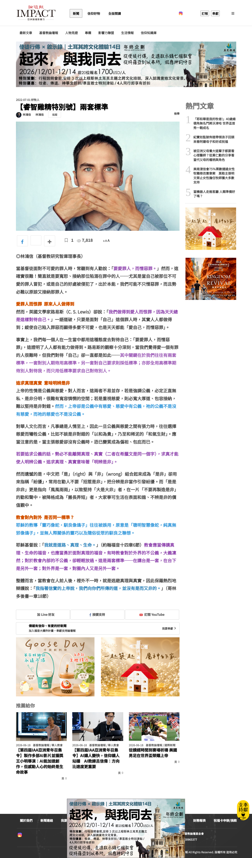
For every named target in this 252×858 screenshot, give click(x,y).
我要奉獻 (169, 628)
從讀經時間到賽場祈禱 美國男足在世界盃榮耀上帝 (153, 752)
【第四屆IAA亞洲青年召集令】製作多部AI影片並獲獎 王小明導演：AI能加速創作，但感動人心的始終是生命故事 (39, 761)
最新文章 (25, 33)
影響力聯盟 (106, 33)
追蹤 (54, 114)
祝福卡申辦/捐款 (225, 820)
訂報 (205, 13)
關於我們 (26, 820)
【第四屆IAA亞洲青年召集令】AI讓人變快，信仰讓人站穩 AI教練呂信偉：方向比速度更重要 (96, 758)
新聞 (76, 13)
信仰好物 (93, 13)
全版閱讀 (114, 13)
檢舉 (177, 113)
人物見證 (71, 33)
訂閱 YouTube (151, 614)
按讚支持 (97, 614)
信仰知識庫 (149, 33)
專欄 (88, 33)
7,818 (85, 240)
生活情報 (127, 33)
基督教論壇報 (48, 33)
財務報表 (199, 820)
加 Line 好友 (43, 614)
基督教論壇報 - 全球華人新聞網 (36, 13)
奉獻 (215, 13)
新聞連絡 (46, 820)
